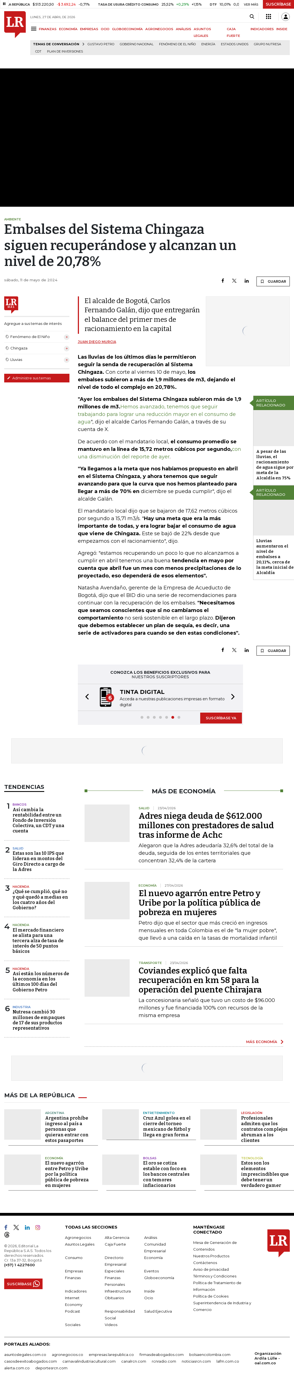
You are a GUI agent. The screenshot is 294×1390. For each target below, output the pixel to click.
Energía (208, 44)
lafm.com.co (227, 1360)
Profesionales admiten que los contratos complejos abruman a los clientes (264, 1129)
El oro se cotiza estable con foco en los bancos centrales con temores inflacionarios (166, 1173)
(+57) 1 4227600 (19, 1264)
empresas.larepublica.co (111, 1354)
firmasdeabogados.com (161, 1354)
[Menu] (34, 28)
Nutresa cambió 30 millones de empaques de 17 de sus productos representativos (39, 1019)
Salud (18, 848)
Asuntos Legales (79, 1243)
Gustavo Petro (101, 44)
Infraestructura (118, 1290)
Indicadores (76, 1290)
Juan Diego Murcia (97, 342)
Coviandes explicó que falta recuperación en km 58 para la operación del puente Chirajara (200, 979)
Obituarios (114, 1297)
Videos (111, 1324)
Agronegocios (78, 1237)
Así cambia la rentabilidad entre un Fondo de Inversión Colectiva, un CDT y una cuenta (38, 819)
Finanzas (73, 1277)
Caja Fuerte (115, 1243)
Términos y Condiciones (214, 1275)
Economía (54, 1158)
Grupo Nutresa (267, 44)
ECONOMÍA (68, 29)
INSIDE (281, 29)
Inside (149, 1290)
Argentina (54, 1112)
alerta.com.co (17, 1367)
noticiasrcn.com (196, 1360)
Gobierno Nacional (136, 44)
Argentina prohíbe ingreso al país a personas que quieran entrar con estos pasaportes (66, 1129)
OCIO (105, 29)
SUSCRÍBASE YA (221, 717)
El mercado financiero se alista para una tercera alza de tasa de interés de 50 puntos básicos (38, 940)
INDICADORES (262, 29)
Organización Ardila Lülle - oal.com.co (268, 1358)
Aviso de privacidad (211, 1269)
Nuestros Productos (211, 1255)
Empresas (74, 1270)
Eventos (151, 1270)
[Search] (252, 17)
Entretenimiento (159, 1112)
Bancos (20, 804)
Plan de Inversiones (65, 51)
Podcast (72, 1310)
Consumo (74, 1257)
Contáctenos (205, 1262)
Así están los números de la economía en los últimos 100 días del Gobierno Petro (41, 981)
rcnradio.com (164, 1360)
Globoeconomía (159, 1277)
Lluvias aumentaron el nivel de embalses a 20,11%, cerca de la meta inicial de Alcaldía (275, 556)
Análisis (150, 1237)
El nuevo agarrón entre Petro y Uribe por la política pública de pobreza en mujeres (199, 902)
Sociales (72, 1324)
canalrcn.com (133, 1360)
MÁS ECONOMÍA (261, 1041)
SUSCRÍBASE (278, 4)
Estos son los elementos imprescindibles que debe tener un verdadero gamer (265, 1173)
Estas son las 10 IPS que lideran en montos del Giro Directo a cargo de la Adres (39, 861)
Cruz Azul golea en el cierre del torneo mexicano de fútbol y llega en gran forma (167, 1126)
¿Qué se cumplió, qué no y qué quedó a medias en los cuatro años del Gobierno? (40, 899)
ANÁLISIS (183, 29)
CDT (38, 51)
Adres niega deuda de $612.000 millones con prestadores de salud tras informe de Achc (206, 824)
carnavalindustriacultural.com (89, 1360)
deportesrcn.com (51, 1367)
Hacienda (21, 886)
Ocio (148, 1297)
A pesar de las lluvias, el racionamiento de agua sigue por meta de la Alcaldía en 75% (275, 464)
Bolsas (150, 1158)
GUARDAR (273, 281)
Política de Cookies (210, 1295)
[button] (85, 697)
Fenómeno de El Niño (177, 44)
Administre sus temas (29, 378)
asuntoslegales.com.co (25, 1354)
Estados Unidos (234, 44)
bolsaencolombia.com (209, 1354)
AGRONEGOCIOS (159, 29)
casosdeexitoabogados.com (30, 1360)
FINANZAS (48, 29)
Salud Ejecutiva (158, 1310)
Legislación (251, 1112)
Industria (22, 1006)
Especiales (114, 1270)
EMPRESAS (89, 29)
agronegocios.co (67, 1354)
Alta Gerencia (117, 1237)
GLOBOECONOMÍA (127, 29)
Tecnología (252, 1158)
